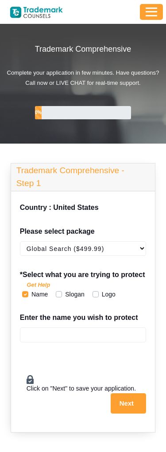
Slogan (75, 294)
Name (39, 294)
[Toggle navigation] (151, 12)
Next (127, 403)
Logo (109, 294)
